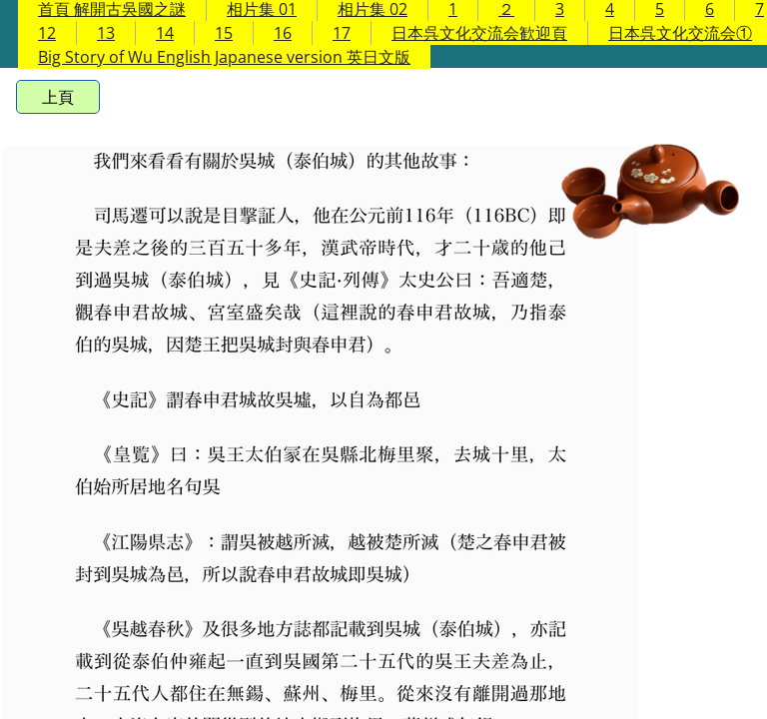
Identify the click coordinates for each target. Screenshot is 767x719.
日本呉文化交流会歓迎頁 (479, 33)
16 (283, 33)
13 (106, 33)
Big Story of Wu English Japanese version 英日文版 (224, 57)
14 (165, 33)
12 (47, 33)
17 (342, 33)
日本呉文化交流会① (680, 33)
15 (224, 33)
